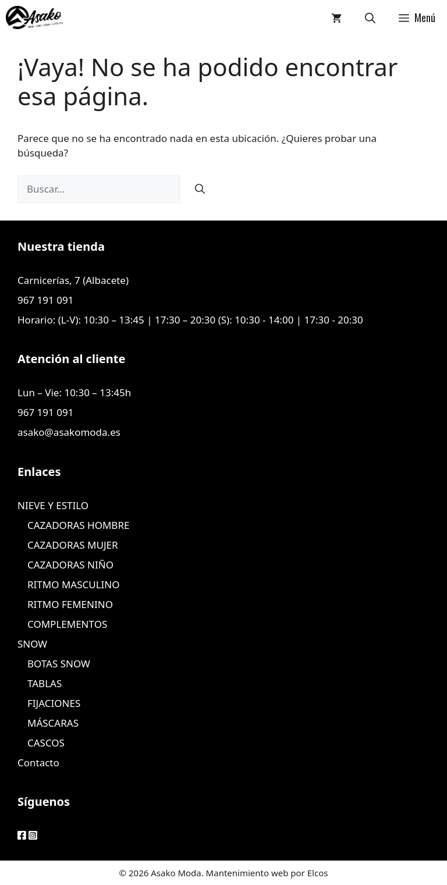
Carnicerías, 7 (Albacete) (73, 280)
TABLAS (44, 683)
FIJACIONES (53, 703)
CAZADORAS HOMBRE (78, 525)
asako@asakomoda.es (68, 432)
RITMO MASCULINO (73, 584)
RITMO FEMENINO (70, 604)
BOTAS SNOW (58, 663)
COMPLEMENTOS (67, 624)
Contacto (38, 762)
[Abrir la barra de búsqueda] (370, 17)
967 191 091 (45, 300)
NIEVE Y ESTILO (52, 505)
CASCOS (46, 742)
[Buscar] (200, 189)
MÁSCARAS (53, 723)
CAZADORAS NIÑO (70, 564)
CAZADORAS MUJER (72, 545)
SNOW (32, 644)
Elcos (317, 873)
